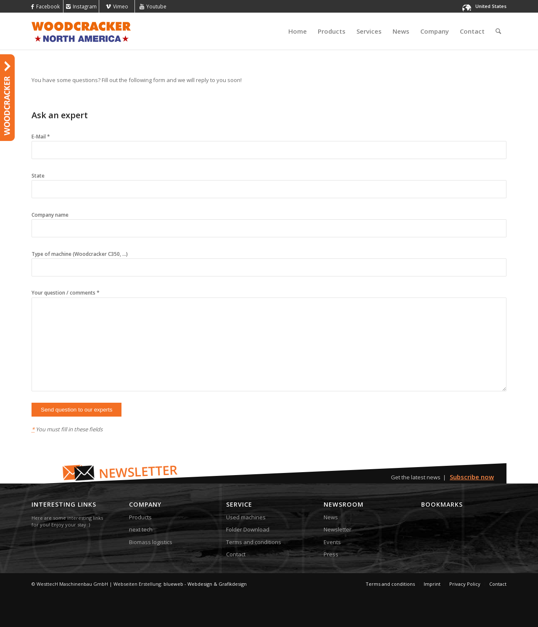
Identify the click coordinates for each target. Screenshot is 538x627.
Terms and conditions (253, 542)
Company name (269, 221)
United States (490, 6)
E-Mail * (269, 143)
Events (332, 542)
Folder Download (247, 529)
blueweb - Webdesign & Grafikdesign (205, 584)
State (269, 182)
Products (140, 517)
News (331, 517)
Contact (235, 554)
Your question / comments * (269, 341)
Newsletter (337, 529)
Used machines (246, 517)
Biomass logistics (150, 542)
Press (331, 554)
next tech (141, 529)
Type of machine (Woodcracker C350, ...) (269, 260)
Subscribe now (472, 477)
